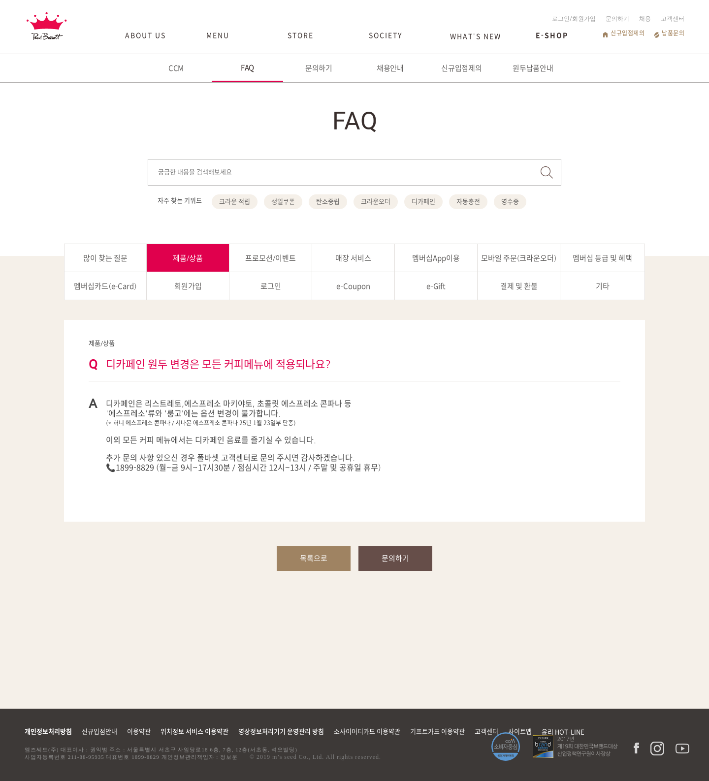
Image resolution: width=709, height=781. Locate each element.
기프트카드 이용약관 (437, 731)
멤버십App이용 (436, 258)
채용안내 (390, 68)
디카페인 (423, 201)
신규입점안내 (99, 731)
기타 (603, 286)
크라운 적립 (234, 201)
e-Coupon (353, 286)
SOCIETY (385, 35)
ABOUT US (145, 35)
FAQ (248, 67)
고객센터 (672, 18)
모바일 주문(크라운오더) (519, 258)
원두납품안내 (533, 68)
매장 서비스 (353, 258)
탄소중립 (328, 201)
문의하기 (617, 18)
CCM (176, 68)
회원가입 (188, 286)
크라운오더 (375, 201)
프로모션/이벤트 (270, 258)
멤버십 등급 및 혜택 (602, 258)
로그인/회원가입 (574, 18)
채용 (645, 18)
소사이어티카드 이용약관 (367, 731)
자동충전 (468, 201)
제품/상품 (188, 258)
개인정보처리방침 (48, 731)
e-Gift (435, 286)
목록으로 (313, 558)
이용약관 (139, 731)
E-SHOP (552, 35)
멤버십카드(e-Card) (105, 286)
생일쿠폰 (283, 201)
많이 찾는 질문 (105, 258)
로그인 (270, 286)
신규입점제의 (628, 33)
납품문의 (673, 33)
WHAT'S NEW (475, 36)
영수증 (510, 201)
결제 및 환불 (519, 286)
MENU (217, 35)
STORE (301, 35)
